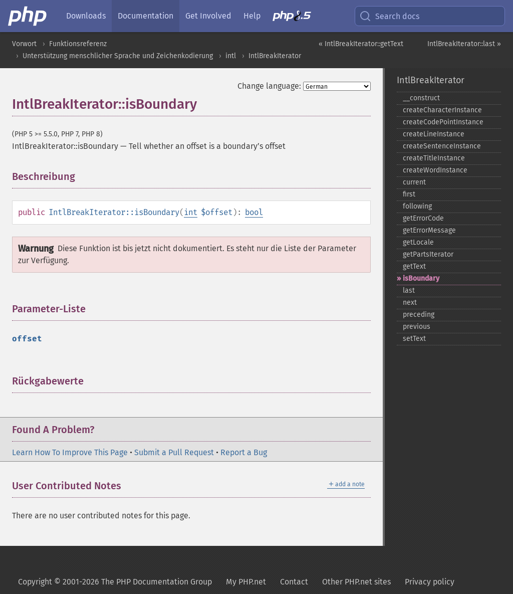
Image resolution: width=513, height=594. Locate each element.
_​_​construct (421, 98)
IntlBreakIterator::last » (464, 44)
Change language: (269, 86)
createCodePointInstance (443, 122)
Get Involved (208, 16)
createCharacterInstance (442, 110)
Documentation (145, 16)
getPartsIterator (428, 254)
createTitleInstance (434, 158)
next (410, 302)
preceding (418, 314)
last (409, 290)
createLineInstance (433, 134)
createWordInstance (435, 170)
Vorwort (24, 44)
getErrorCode (423, 218)
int (190, 212)
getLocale (418, 242)
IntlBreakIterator (274, 56)
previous (416, 326)
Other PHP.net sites (356, 581)
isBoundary (421, 278)
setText (414, 338)
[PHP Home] (28, 16)
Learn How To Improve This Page (70, 452)
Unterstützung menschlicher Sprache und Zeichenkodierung (118, 56)
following (417, 206)
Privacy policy (429, 581)
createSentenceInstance (442, 146)
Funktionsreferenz (78, 44)
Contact (294, 581)
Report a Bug (243, 452)
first (409, 194)
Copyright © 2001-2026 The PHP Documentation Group (115, 581)
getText (414, 266)
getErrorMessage (429, 230)
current (414, 182)
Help (252, 16)
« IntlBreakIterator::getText (361, 44)
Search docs (389, 16)
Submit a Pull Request (174, 452)
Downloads (86, 16)
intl (230, 56)
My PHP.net (246, 581)
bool (254, 212)
